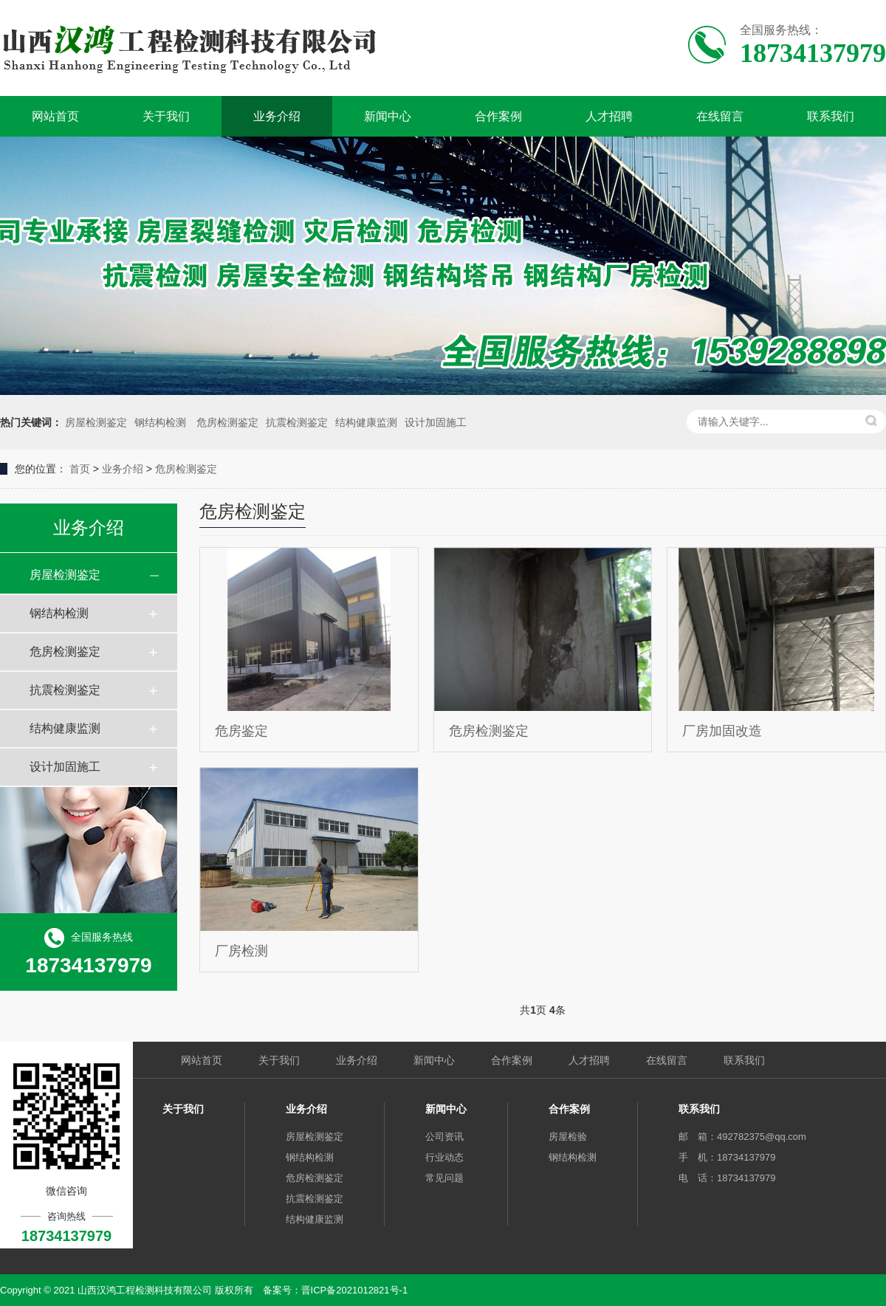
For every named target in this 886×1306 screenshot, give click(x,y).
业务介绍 (277, 116)
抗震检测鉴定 (297, 422)
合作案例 (498, 116)
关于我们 (166, 116)
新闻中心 (387, 116)
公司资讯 (444, 1136)
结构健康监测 (366, 422)
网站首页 (55, 116)
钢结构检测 (161, 422)
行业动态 (444, 1157)
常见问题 (444, 1177)
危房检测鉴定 (227, 422)
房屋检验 (568, 1136)
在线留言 (720, 116)
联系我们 (830, 116)
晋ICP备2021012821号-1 (354, 1290)
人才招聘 (609, 116)
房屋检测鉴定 (96, 422)
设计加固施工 (436, 422)
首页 (79, 469)
